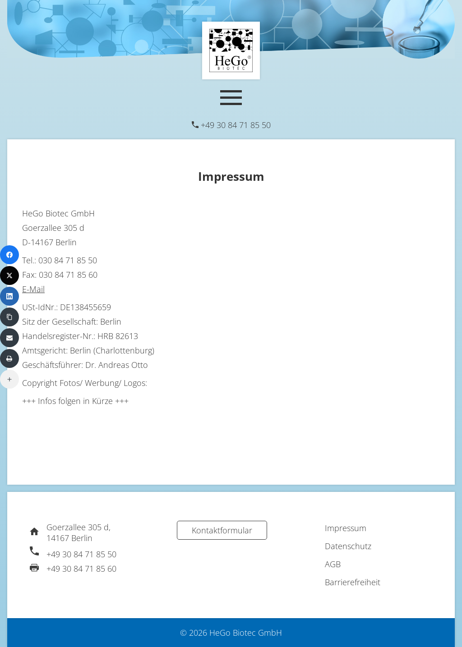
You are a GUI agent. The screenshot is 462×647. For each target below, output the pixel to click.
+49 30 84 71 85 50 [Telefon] (236, 124)
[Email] (9, 337)
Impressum (345, 528)
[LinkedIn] (9, 296)
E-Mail (33, 289)
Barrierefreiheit (352, 582)
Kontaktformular (222, 530)
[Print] (9, 358)
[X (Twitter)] (9, 275)
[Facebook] (9, 254)
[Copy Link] (9, 316)
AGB (333, 564)
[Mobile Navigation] (231, 97)
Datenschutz (348, 546)
